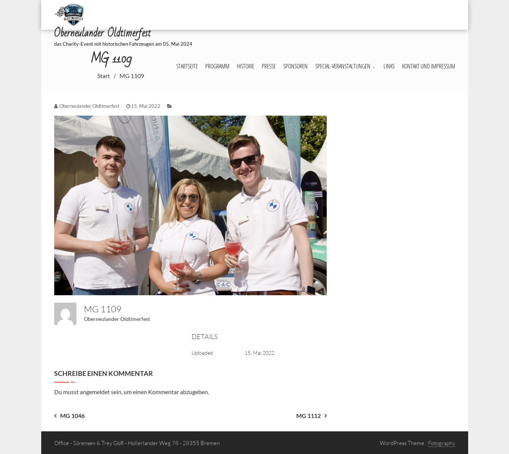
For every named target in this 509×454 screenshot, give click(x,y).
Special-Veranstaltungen (343, 66)
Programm (217, 66)
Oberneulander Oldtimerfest (117, 319)
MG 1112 (308, 415)
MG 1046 (72, 415)
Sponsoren (295, 66)
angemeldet (95, 391)
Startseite (187, 66)
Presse (269, 66)
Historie (245, 66)
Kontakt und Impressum (428, 66)
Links (389, 66)
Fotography (441, 443)
